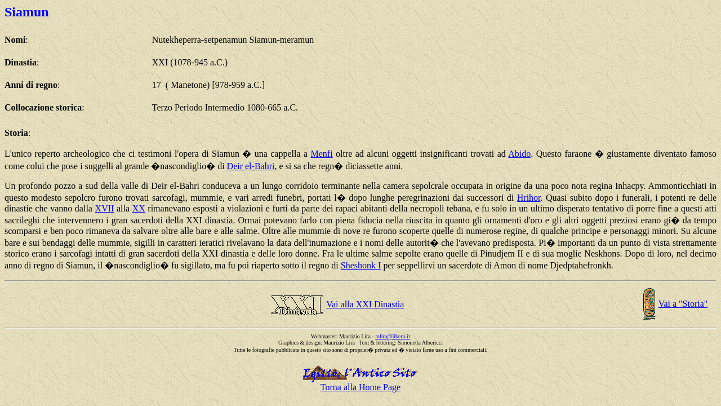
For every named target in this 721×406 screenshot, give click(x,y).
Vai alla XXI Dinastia (365, 304)
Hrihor (529, 197)
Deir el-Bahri (251, 166)
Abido (519, 153)
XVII (104, 208)
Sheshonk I (361, 265)
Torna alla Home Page (360, 387)
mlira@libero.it (392, 336)
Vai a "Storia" (683, 303)
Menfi (322, 153)
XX (138, 208)
